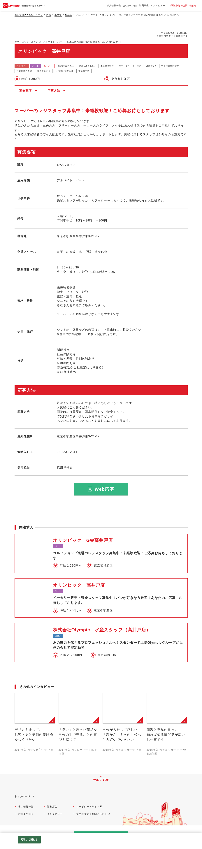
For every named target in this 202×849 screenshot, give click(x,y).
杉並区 (68, 14)
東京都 (58, 14)
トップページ (22, 796)
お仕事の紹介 (26, 814)
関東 (48, 14)
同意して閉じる (29, 839)
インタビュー (55, 814)
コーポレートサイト (87, 806)
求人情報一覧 (26, 806)
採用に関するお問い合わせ (183, 5)
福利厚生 (52, 806)
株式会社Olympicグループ (29, 14)
